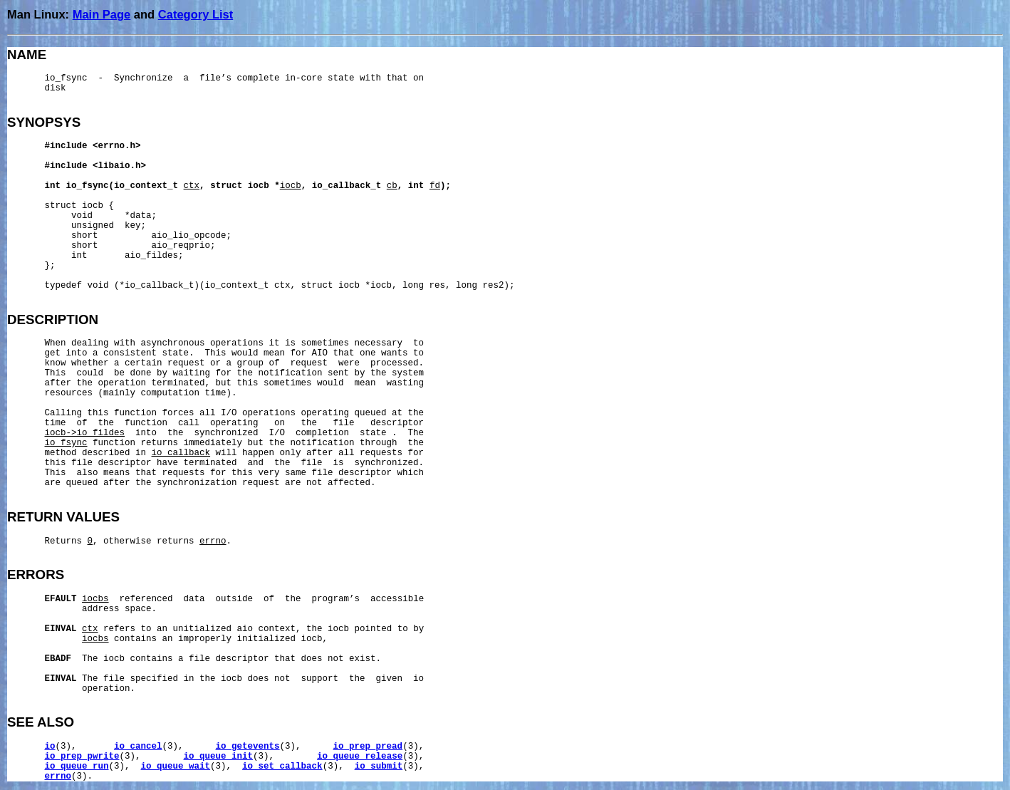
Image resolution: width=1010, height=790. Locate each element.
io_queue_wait (176, 766)
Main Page (102, 14)
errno (58, 776)
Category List (195, 14)
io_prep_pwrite (82, 757)
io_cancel (138, 747)
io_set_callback (282, 766)
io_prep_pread (368, 747)
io (50, 747)
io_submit (379, 766)
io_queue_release (359, 757)
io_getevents (248, 747)
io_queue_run (77, 766)
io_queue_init (219, 757)
